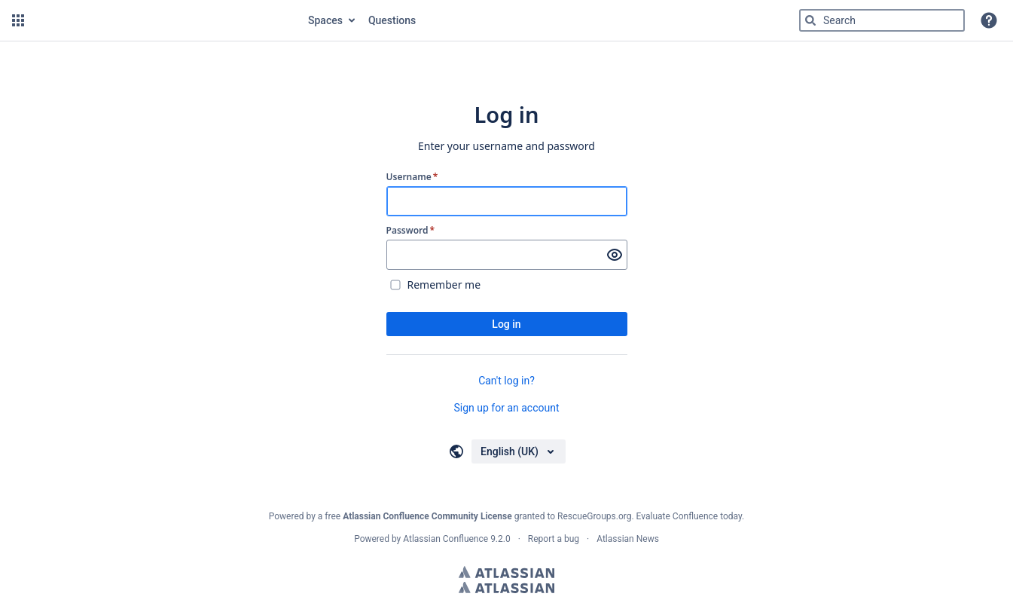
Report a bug (553, 539)
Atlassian (506, 572)
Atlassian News (628, 539)
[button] (18, 20)
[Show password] (615, 255)
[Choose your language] (518, 451)
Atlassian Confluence (445, 539)
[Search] (810, 20)
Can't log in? (506, 381)
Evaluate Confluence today (689, 516)
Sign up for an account (506, 408)
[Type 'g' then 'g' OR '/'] (882, 20)
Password (410, 231)
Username (412, 177)
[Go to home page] (165, 20)
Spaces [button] (325, 20)
